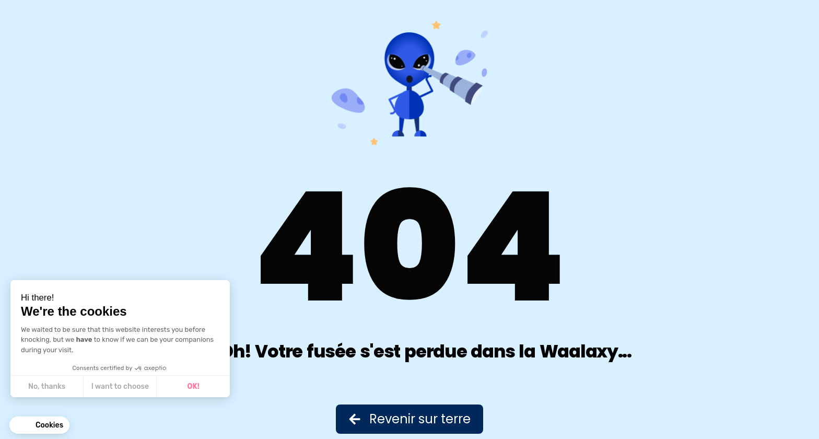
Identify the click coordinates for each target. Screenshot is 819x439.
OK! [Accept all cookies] (194, 386)
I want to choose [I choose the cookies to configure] (120, 386)
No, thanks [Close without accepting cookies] (46, 386)
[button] (39, 425)
